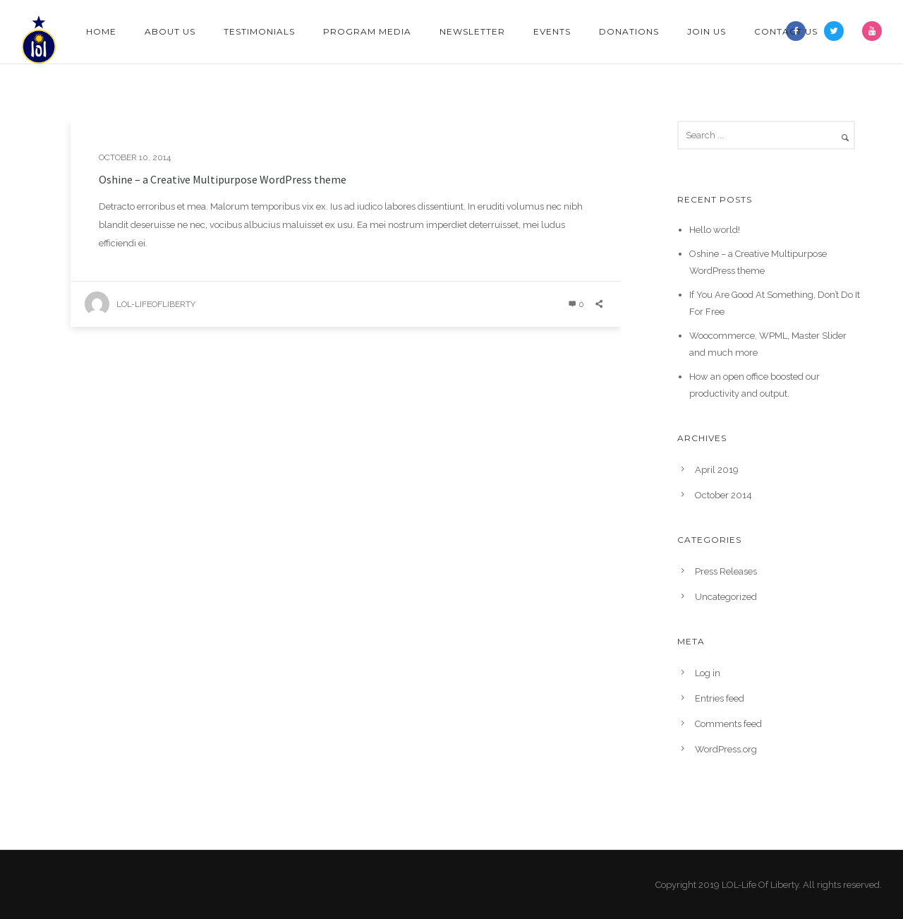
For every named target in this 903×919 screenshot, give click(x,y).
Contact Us (786, 31)
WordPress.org (726, 749)
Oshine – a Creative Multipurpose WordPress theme (222, 179)
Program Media (367, 31)
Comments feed (728, 724)
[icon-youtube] (872, 31)
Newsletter (472, 31)
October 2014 (723, 495)
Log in (707, 673)
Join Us (706, 31)
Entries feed (719, 698)
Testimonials (259, 31)
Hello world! (714, 229)
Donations (629, 31)
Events (552, 31)
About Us (170, 31)
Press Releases (726, 571)
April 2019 (717, 469)
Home (101, 31)
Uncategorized (726, 596)
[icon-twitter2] (837, 31)
